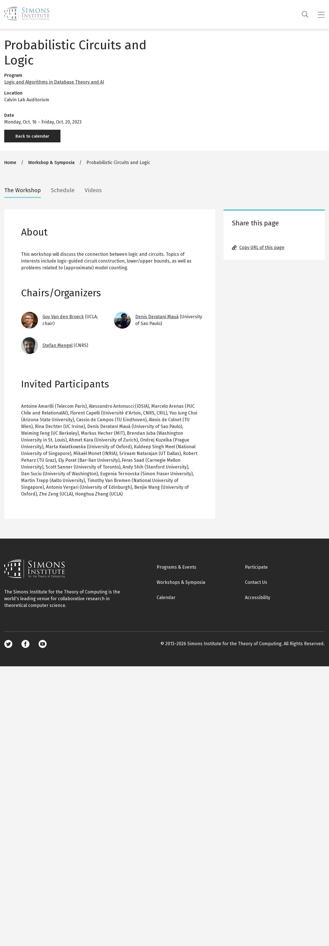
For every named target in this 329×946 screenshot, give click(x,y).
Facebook (25, 644)
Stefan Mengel (57, 345)
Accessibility (257, 597)
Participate (256, 567)
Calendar (166, 597)
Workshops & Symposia (181, 582)
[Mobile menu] (321, 14)
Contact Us (256, 582)
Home (10, 162)
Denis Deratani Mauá (157, 316)
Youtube (43, 644)
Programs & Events (176, 567)
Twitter (8, 644)
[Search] (305, 14)
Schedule (63, 190)
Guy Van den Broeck (63, 316)
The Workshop (22, 190)
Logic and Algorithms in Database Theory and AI (54, 82)
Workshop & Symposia (51, 162)
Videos (93, 190)
